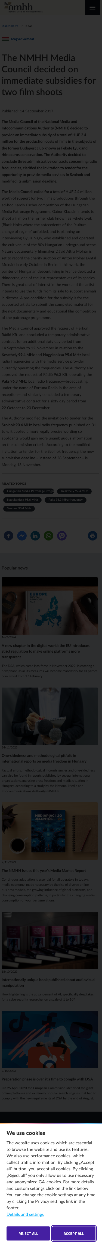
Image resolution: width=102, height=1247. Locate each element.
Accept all (74, 1233)
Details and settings (25, 1214)
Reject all (28, 1233)
